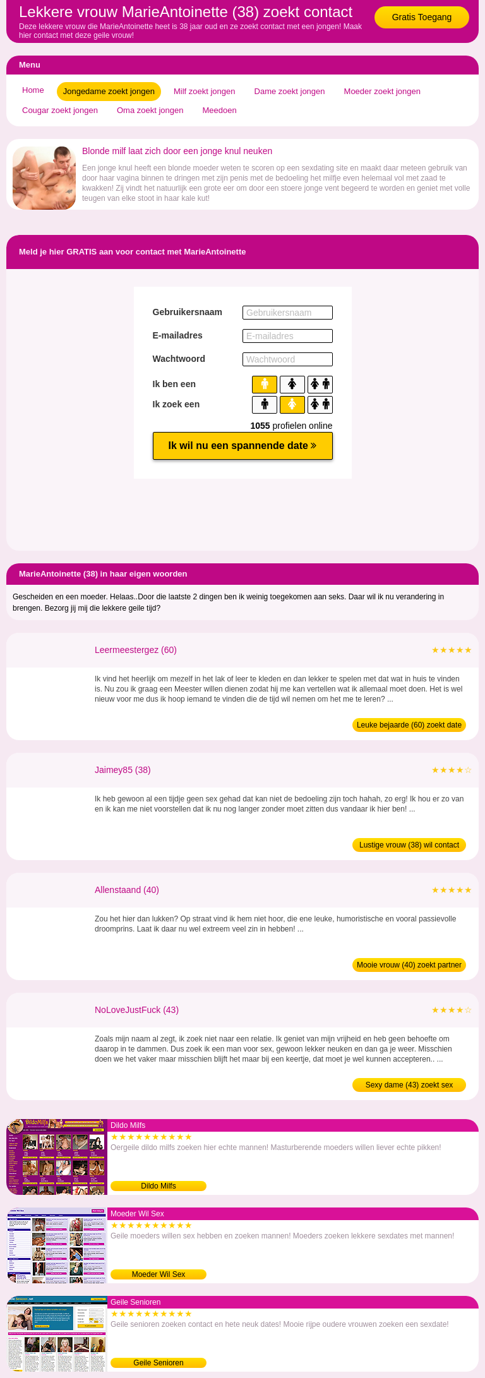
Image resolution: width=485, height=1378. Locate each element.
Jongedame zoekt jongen (109, 91)
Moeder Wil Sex (159, 1274)
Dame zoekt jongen (289, 91)
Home (33, 90)
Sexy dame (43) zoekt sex (409, 1085)
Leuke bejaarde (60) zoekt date (409, 725)
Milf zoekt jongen (205, 91)
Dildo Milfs (158, 1186)
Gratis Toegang (422, 17)
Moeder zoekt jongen (382, 91)
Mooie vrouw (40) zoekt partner (409, 965)
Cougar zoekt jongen (60, 110)
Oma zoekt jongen (150, 110)
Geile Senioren (158, 1362)
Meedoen (220, 110)
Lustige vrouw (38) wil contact (409, 845)
